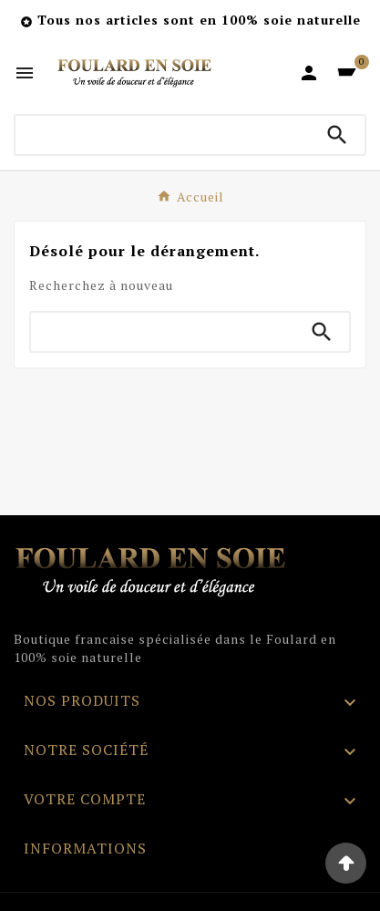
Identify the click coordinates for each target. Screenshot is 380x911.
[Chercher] (162, 135)
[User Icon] (309, 73)
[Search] (337, 135)
